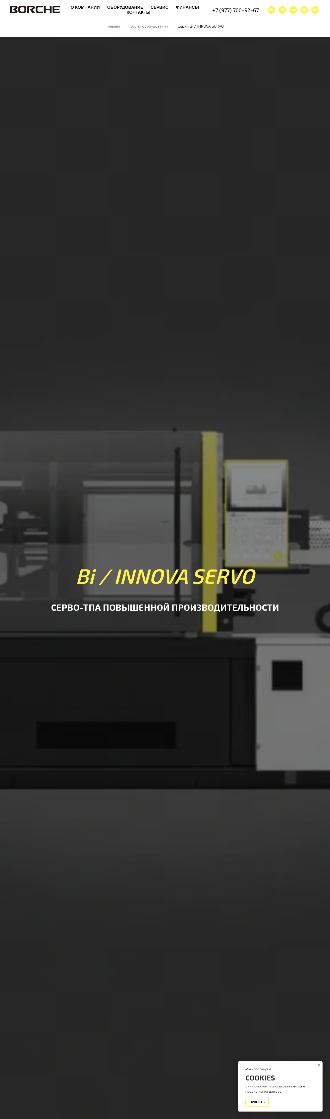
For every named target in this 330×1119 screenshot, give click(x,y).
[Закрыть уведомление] (318, 1065)
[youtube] (271, 10)
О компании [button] (85, 7)
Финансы (187, 7)
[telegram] (282, 10)
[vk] (293, 10)
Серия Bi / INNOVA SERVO (201, 26)
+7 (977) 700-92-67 (235, 10)
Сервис (159, 7)
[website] (315, 10)
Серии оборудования (149, 26)
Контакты (138, 12)
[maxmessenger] (304, 10)
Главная (113, 26)
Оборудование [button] (125, 7)
